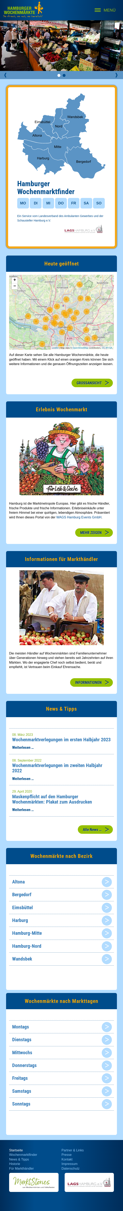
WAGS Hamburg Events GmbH (79, 517)
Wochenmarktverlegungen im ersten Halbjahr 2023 (61, 740)
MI (48, 203)
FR (73, 203)
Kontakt (67, 1159)
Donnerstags (24, 1065)
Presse (67, 1154)
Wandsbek (22, 959)
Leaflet (55, 348)
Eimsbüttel (22, 907)
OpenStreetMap (80, 348)
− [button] (14, 286)
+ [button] (14, 280)
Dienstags (21, 1039)
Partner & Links (73, 1150)
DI (35, 203)
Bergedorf (21, 894)
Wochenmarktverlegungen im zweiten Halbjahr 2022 (57, 768)
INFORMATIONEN (88, 682)
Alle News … (92, 829)
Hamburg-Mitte (27, 933)
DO (61, 203)
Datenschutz (71, 1168)
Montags (20, 1027)
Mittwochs (22, 1052)
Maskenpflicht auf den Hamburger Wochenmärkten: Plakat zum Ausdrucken (52, 799)
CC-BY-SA (107, 348)
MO (23, 203)
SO (99, 203)
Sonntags (21, 1104)
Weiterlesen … (23, 747)
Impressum (70, 1164)
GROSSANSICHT (89, 383)
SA (86, 203)
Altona (18, 882)
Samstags (21, 1091)
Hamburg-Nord (26, 946)
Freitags (20, 1078)
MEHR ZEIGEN (91, 532)
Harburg (20, 920)
